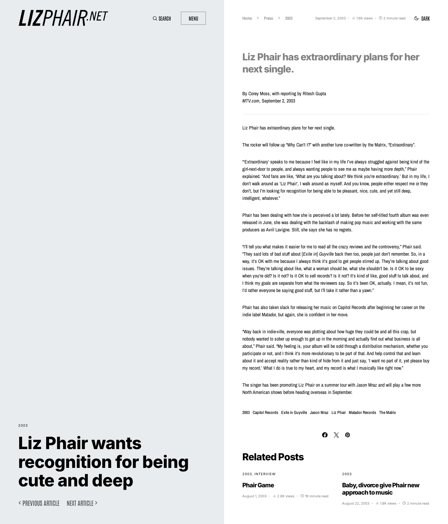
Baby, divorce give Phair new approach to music (380, 489)
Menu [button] (193, 18)
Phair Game (258, 485)
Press (268, 18)
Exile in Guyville (294, 412)
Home (247, 18)
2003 (23, 425)
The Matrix (387, 412)
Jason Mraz (319, 412)
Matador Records (362, 412)
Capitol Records (265, 412)
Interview (265, 474)
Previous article (40, 503)
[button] (162, 18)
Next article (80, 503)
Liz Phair (339, 412)
